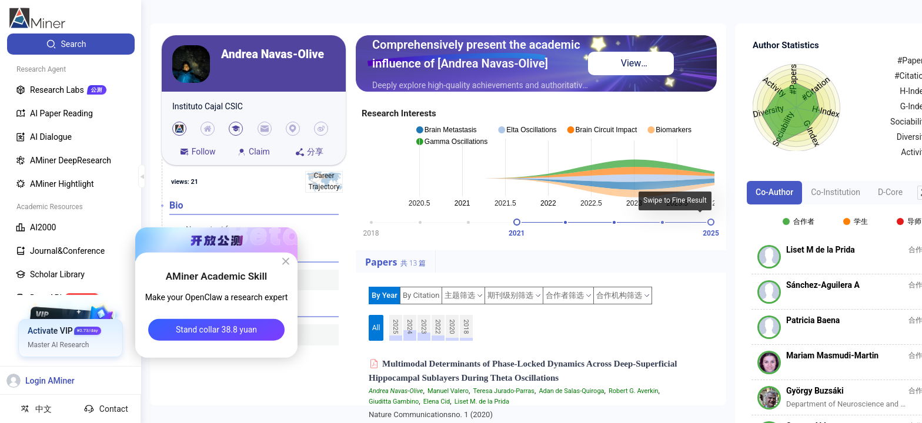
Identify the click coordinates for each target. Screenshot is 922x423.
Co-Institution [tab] (835, 192)
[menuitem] (71, 44)
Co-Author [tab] (774, 192)
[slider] (517, 222)
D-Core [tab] (890, 192)
